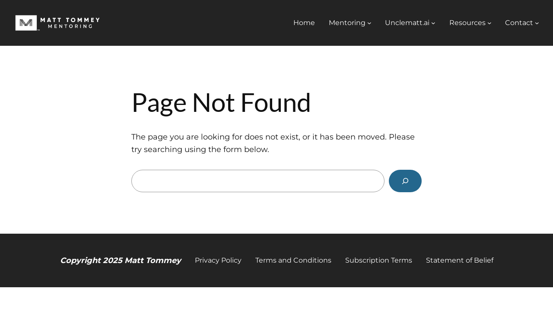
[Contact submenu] (537, 23)
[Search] (405, 181)
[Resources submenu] (489, 23)
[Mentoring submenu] (369, 23)
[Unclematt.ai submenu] (433, 23)
